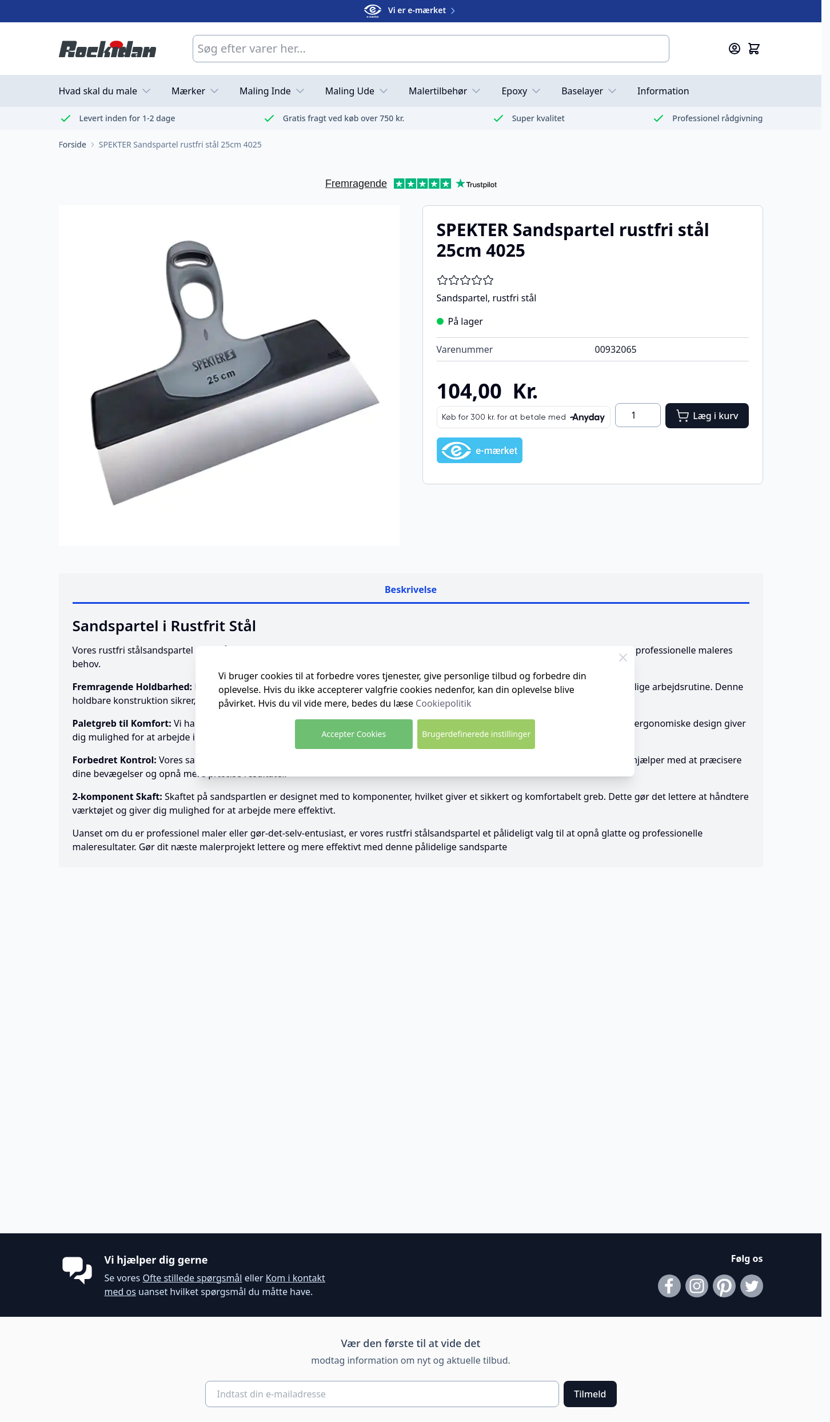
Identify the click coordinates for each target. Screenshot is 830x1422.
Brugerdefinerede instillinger (476, 733)
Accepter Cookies (353, 733)
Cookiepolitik (443, 703)
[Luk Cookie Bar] (623, 657)
